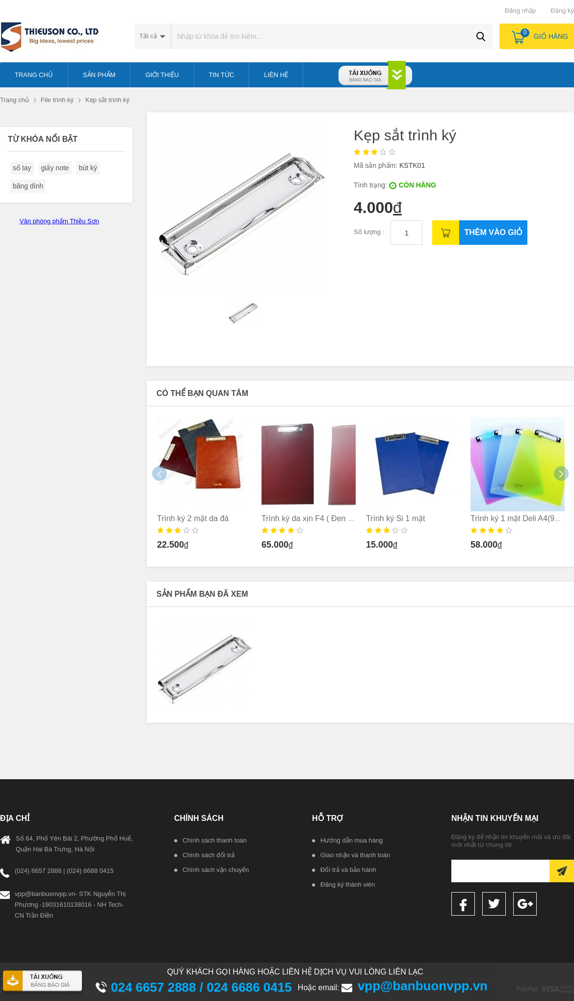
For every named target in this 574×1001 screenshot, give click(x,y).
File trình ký (57, 100)
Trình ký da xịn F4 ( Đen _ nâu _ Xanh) (329, 518)
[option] (204, 486)
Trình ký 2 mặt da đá (193, 518)
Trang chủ (14, 100)
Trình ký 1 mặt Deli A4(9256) (520, 518)
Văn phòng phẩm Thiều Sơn (59, 221)
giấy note (55, 168)
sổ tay (22, 168)
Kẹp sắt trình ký (107, 100)
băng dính (28, 186)
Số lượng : (370, 232)
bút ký (88, 168)
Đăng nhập (520, 10)
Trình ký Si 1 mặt (395, 518)
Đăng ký (562, 10)
